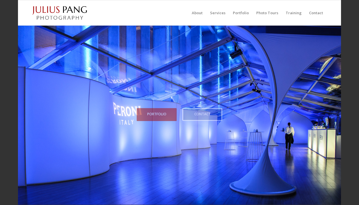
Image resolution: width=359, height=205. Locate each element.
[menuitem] (197, 12)
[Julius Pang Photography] (59, 12)
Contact (202, 113)
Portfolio (156, 113)
